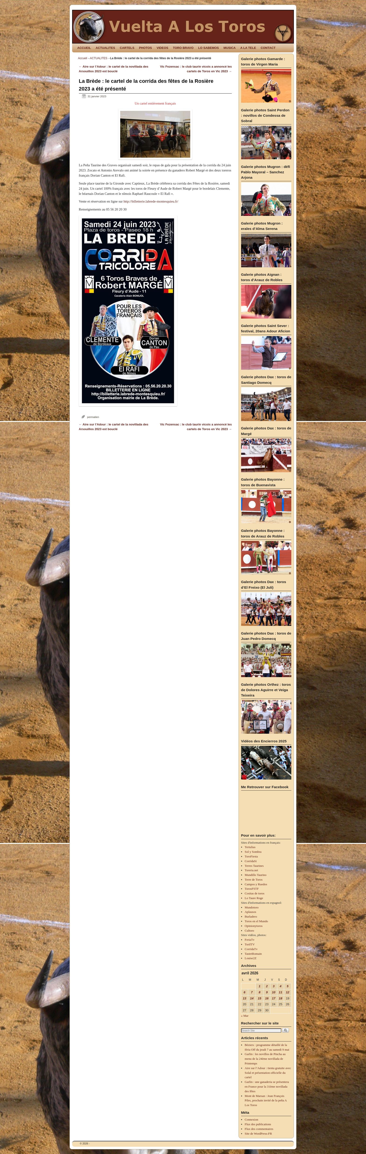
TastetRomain (253, 953)
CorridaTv (251, 949)
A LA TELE (248, 48)
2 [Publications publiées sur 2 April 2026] (266, 986)
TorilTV (250, 944)
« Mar (245, 1015)
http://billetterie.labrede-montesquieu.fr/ (150, 201)
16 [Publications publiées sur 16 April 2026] (267, 998)
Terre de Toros (253, 879)
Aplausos (250, 912)
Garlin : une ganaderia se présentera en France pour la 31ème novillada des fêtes (267, 1086)
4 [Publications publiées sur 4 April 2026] (280, 986)
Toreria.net (251, 870)
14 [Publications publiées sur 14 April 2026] (251, 998)
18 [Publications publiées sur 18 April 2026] (280, 998)
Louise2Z (251, 958)
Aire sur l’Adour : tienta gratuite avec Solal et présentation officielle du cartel (268, 1072)
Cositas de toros (254, 893)
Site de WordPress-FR (258, 1133)
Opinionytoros (253, 926)
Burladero (251, 916)
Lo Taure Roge (254, 898)
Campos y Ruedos (256, 884)
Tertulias (250, 847)
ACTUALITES (105, 48)
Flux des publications (258, 1124)
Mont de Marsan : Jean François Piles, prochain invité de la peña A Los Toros (266, 1100)
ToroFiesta (251, 856)
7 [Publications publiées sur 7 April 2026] (252, 992)
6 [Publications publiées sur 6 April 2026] (244, 992)
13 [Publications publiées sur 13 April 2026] (244, 998)
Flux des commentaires (259, 1129)
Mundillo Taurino (255, 875)
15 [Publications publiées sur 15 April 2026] (259, 998)
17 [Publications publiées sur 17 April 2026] (273, 998)
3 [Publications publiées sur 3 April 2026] (273, 986)
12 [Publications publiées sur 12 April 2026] (287, 992)
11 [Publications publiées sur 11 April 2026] (280, 992)
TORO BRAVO (183, 48)
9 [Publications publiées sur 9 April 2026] (266, 992)
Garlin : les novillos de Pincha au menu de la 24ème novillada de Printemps (265, 1058)
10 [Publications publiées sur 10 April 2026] (273, 992)
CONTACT (268, 48)
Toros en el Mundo (256, 921)
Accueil (82, 58)
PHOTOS (145, 48)
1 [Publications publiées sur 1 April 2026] (259, 986)
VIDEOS (162, 48)
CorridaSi (251, 861)
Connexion (251, 1119)
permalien (93, 416)
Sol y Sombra (253, 851)
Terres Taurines (254, 865)
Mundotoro (251, 907)
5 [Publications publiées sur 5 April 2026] (287, 986)
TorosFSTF (252, 888)
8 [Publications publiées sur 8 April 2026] (259, 992)
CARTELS (127, 48)
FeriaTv (249, 939)
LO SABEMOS (208, 48)
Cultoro (249, 930)
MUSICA (230, 48)
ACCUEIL (84, 48)
